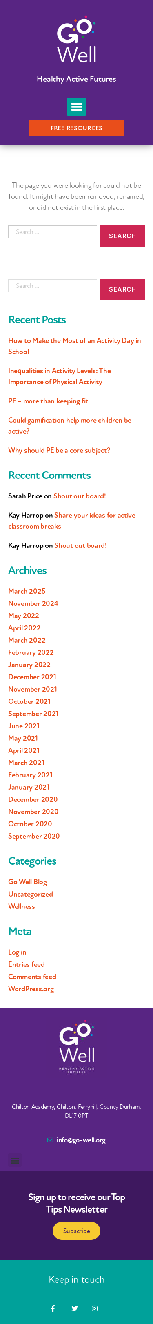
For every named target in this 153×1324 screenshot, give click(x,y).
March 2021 (26, 762)
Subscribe (76, 1231)
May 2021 (23, 738)
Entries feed (26, 964)
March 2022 (26, 640)
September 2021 (33, 713)
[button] (76, 107)
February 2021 (30, 774)
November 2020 (33, 811)
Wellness (21, 906)
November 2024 (33, 603)
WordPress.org (31, 988)
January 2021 (28, 787)
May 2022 (23, 615)
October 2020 (30, 823)
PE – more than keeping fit (48, 400)
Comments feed (32, 976)
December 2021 (32, 676)
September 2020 (34, 836)
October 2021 (29, 701)
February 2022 (31, 652)
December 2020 (33, 799)
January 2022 (29, 664)
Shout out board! (79, 496)
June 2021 (24, 725)
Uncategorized (30, 894)
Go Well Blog (27, 881)
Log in (17, 952)
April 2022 (24, 627)
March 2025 (26, 591)
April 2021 (23, 750)
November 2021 (32, 689)
